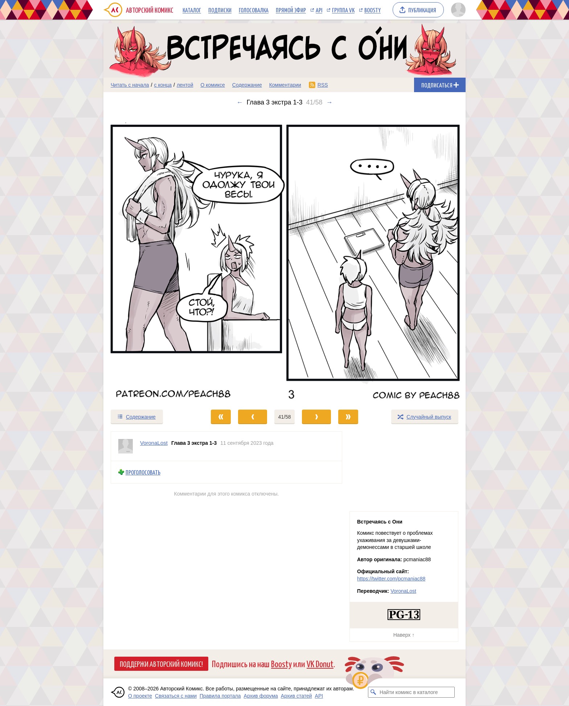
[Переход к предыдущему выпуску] (148, 257)
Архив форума (261, 696)
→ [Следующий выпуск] (329, 102)
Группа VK (343, 10)
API (319, 10)
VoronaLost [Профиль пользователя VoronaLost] (154, 443)
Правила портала (220, 696)
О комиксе (212, 85)
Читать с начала (130, 85)
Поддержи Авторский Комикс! (161, 663)
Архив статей (296, 696)
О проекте (140, 696)
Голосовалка (254, 10)
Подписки (220, 10)
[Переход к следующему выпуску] (284, 257)
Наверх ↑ (403, 635)
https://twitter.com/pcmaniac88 (391, 579)
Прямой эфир (291, 10)
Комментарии (285, 85)
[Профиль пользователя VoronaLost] (125, 446)
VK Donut (320, 663)
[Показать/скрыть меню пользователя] (457, 10)
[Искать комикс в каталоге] (373, 692)
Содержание (247, 85)
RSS (323, 85)
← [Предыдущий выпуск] (239, 102)
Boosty (372, 10)
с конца (163, 85)
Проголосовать (143, 472)
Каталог (192, 10)
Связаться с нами (176, 696)
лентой (185, 85)
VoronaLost (403, 591)
